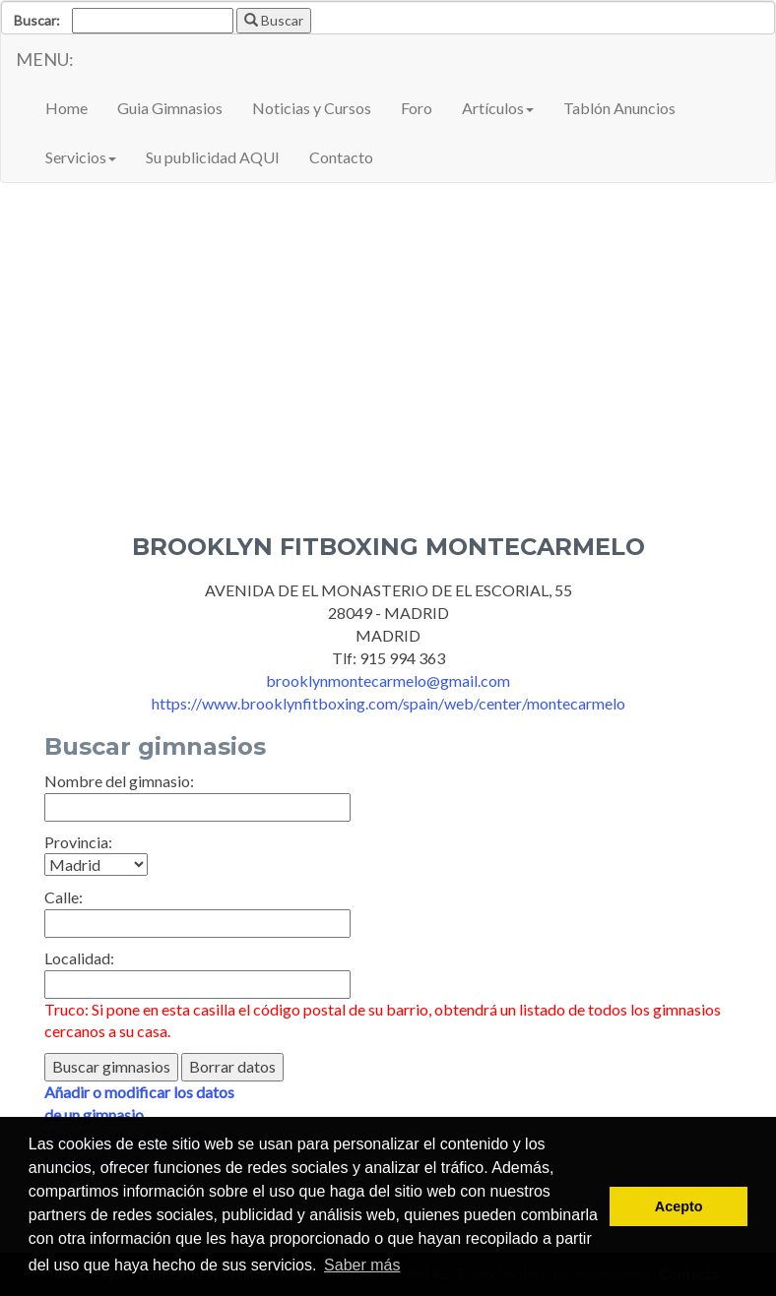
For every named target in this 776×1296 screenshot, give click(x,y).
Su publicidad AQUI (213, 157)
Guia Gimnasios (170, 107)
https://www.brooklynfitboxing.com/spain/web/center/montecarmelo (388, 703)
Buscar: (37, 20)
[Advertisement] (388, 387)
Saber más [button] (362, 1265)
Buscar (273, 20)
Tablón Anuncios (619, 107)
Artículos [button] (498, 107)
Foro (416, 107)
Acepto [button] (679, 1206)
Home (66, 107)
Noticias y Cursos (311, 107)
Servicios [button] (80, 157)
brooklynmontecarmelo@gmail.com (388, 680)
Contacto (341, 157)
